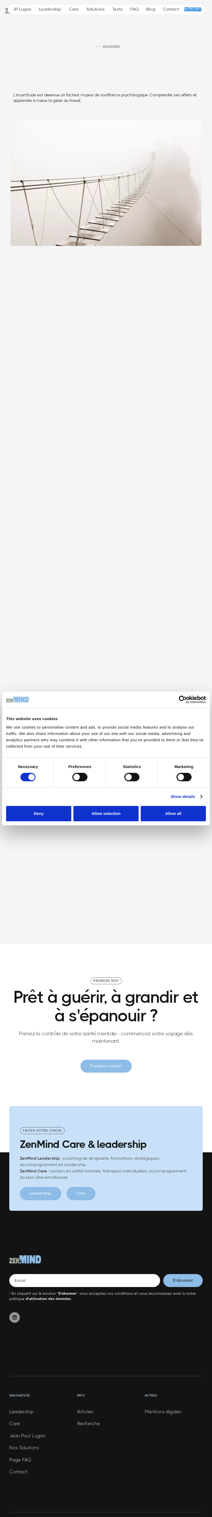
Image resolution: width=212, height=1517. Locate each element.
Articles (85, 1412)
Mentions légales (163, 1412)
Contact (171, 9)
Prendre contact (106, 1066)
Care (74, 9)
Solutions (95, 9)
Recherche (88, 1423)
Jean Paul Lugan (27, 1436)
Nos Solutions (24, 1448)
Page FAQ (20, 1460)
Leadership (50, 9)
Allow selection (105, 813)
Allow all (173, 813)
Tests (117, 9)
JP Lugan (22, 9)
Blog (150, 9)
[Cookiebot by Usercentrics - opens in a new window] (183, 699)
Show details (183, 796)
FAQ (134, 9)
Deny (39, 813)
